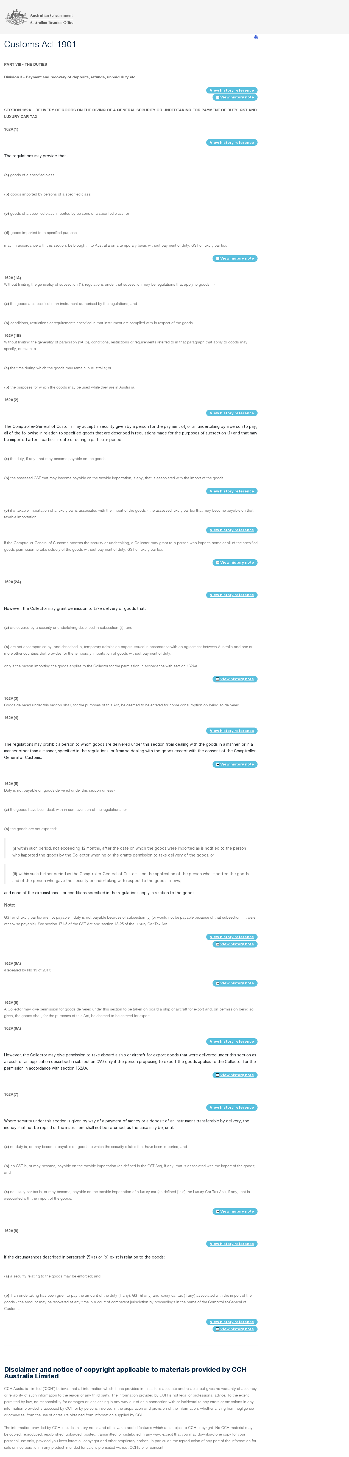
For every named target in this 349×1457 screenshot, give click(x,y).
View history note (235, 97)
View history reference (232, 90)
